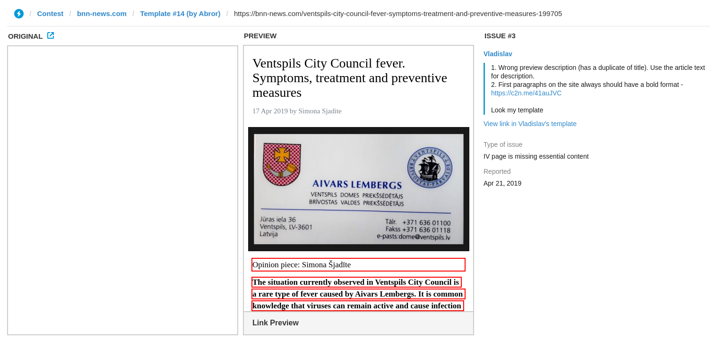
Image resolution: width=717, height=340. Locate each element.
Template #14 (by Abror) (180, 13)
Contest (50, 13)
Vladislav (498, 54)
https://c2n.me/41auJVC (526, 93)
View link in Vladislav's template (530, 124)
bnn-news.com (102, 13)
